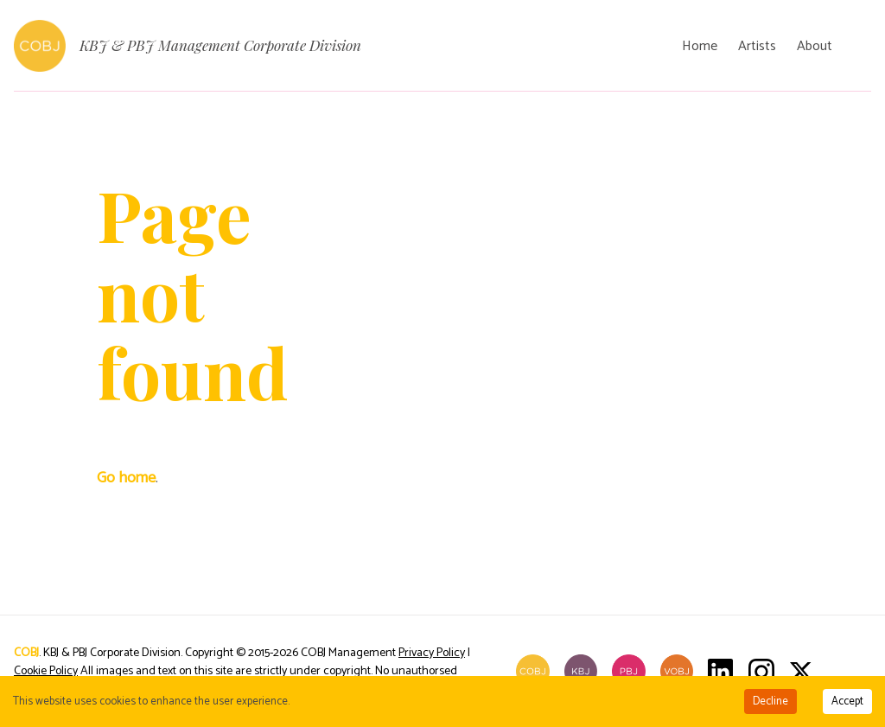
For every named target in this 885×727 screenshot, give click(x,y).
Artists (757, 46)
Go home (126, 478)
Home (699, 46)
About (814, 46)
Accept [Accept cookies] (847, 701)
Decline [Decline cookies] (770, 701)
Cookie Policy (46, 671)
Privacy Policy (431, 653)
